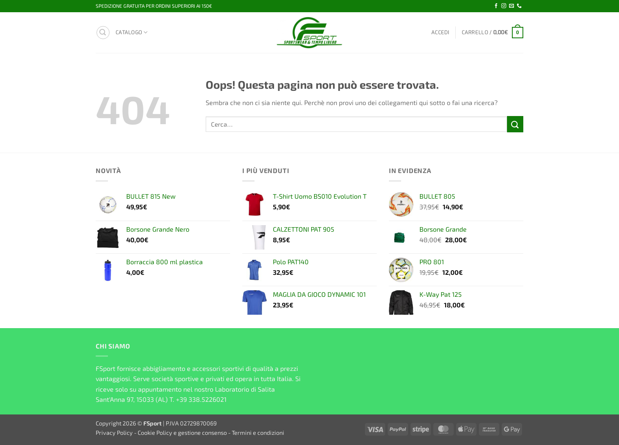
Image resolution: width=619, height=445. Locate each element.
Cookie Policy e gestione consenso (182, 432)
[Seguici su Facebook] (496, 6)
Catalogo (132, 32)
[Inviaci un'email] (511, 6)
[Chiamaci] (519, 6)
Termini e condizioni (258, 432)
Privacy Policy (114, 432)
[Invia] (515, 124)
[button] (103, 32)
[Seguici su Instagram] (503, 6)
